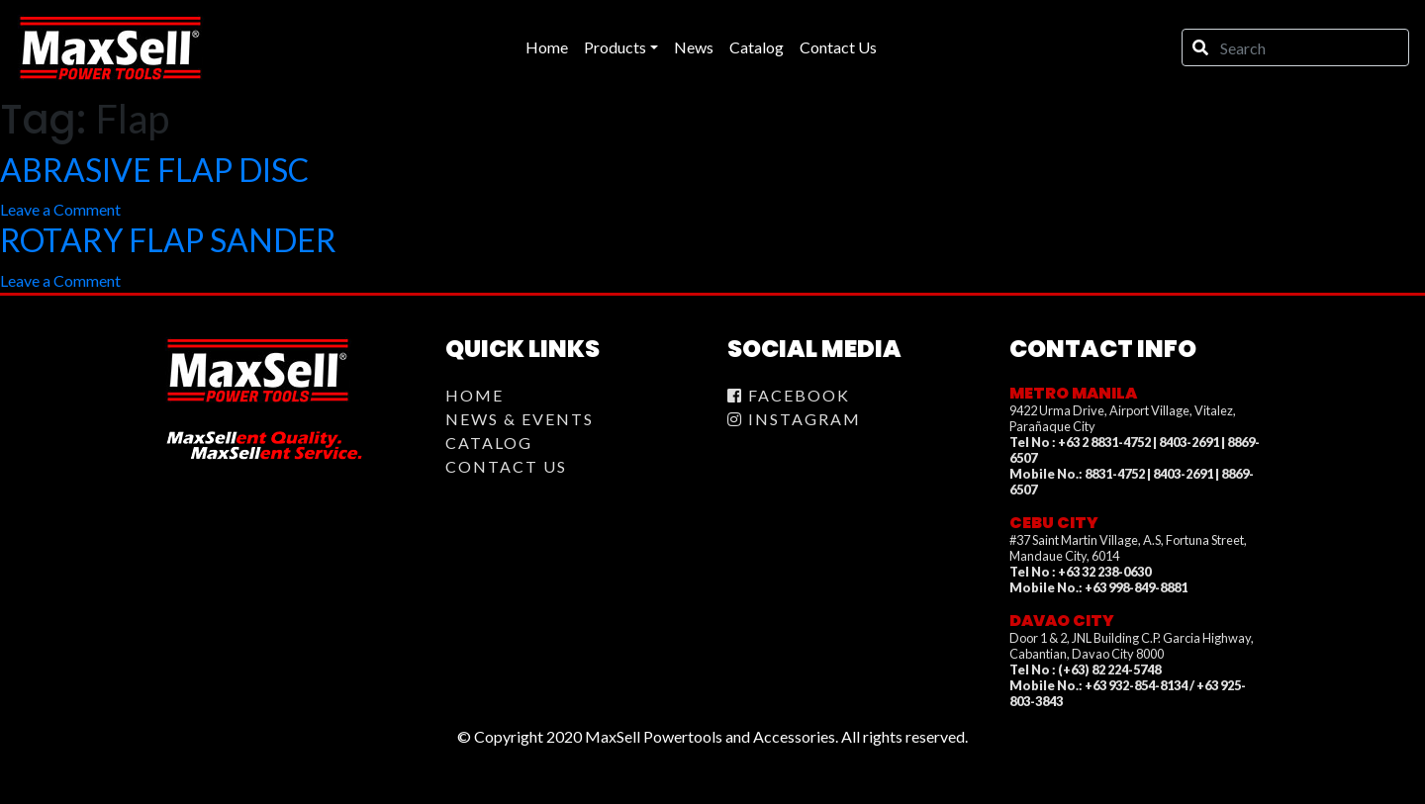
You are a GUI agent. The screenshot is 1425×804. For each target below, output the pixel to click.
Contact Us (506, 466)
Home (474, 395)
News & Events (519, 418)
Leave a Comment (60, 209)
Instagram (794, 418)
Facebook (788, 395)
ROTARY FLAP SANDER (168, 240)
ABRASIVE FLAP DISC (154, 169)
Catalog (488, 442)
